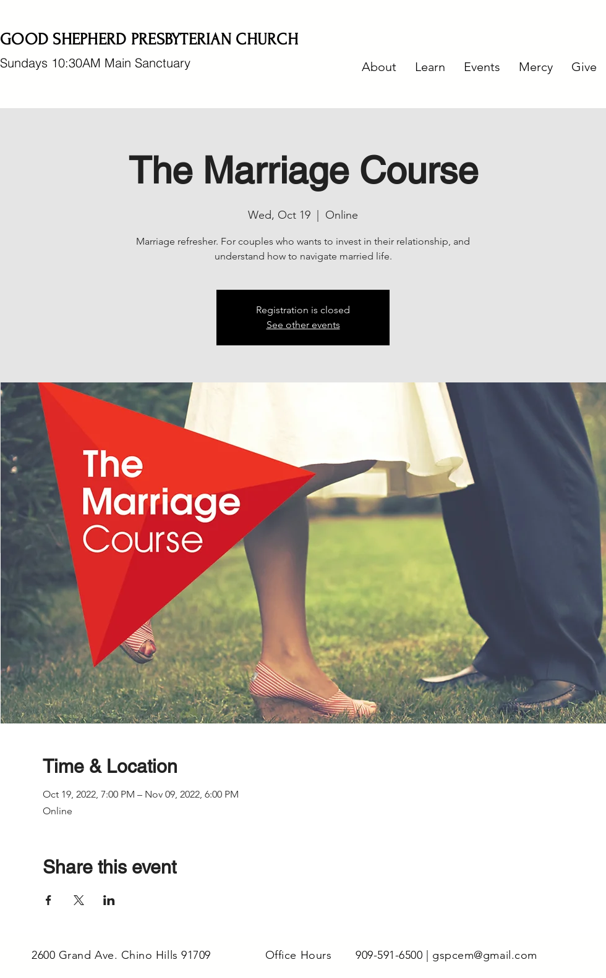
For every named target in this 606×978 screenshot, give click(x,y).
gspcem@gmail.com (484, 955)
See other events (303, 325)
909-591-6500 (389, 955)
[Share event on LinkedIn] (109, 900)
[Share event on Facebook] (48, 900)
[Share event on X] (79, 900)
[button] (379, 66)
